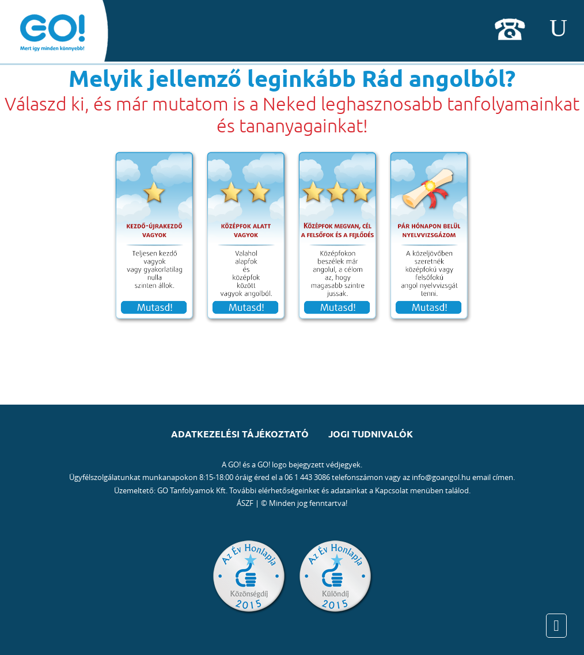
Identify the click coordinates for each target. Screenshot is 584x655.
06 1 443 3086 (307, 477)
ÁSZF (245, 503)
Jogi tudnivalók (370, 434)
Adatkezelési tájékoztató (240, 434)
